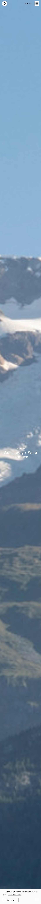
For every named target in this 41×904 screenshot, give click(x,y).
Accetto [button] (10, 900)
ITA (26, 4)
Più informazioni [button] (14, 895)
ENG (30, 4)
